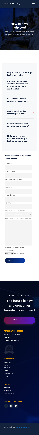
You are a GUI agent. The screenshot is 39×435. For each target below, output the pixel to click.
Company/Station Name (18, 182)
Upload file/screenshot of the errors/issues (18, 250)
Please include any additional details (18, 232)
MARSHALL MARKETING (23, 427)
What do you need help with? (18, 213)
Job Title (18, 205)
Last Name (18, 190)
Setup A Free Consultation (19, 320)
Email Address (18, 174)
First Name (18, 166)
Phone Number (18, 198)
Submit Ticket (15, 260)
